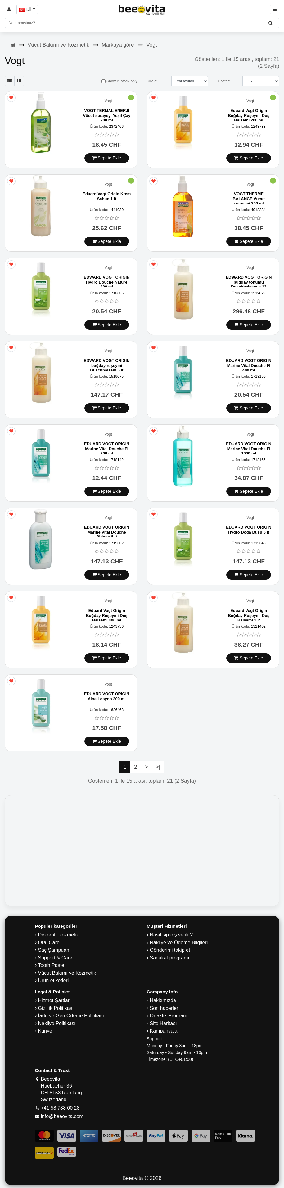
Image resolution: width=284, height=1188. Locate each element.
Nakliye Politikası (57, 1023)
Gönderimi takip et (170, 950)
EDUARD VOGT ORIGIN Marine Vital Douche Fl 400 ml (248, 365)
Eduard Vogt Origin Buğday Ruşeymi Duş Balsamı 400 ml (107, 615)
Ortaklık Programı (169, 1015)
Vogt (151, 45)
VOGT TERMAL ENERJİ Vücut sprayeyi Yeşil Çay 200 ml (106, 115)
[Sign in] (9, 9)
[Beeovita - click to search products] (270, 23)
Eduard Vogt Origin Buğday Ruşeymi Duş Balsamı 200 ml (248, 115)
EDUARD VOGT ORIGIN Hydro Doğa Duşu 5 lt (248, 529)
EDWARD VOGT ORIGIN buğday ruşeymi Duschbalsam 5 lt (107, 365)
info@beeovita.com (62, 1116)
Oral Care (49, 942)
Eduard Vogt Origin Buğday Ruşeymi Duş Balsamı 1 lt (248, 615)
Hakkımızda (163, 1000)
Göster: (224, 81)
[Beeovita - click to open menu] (274, 9)
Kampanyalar (164, 1030)
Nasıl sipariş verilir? (171, 934)
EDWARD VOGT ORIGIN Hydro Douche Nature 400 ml (107, 282)
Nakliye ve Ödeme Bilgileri (179, 942)
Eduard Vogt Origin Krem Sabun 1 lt (107, 196)
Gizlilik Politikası (56, 1008)
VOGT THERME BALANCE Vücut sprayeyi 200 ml (249, 199)
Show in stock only (119, 81)
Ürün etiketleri (53, 980)
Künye (45, 1030)
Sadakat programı (169, 957)
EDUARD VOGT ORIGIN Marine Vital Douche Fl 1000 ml (248, 448)
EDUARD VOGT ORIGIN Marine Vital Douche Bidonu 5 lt (106, 532)
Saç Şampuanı (54, 950)
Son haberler (164, 1008)
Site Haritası (163, 1023)
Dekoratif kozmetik (58, 934)
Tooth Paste (51, 965)
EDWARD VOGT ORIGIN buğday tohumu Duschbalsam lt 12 (249, 282)
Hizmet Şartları (54, 1000)
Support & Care (55, 957)
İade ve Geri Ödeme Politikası (71, 1015)
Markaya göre (117, 45)
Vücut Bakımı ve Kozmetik (58, 45)
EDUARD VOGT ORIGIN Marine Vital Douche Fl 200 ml (106, 448)
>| (158, 767)
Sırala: (152, 81)
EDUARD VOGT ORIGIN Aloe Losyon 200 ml (106, 696)
